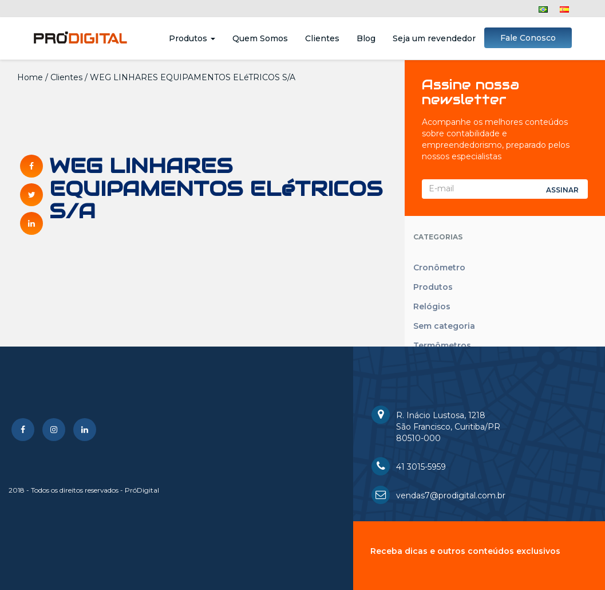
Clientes (322, 38)
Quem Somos (260, 38)
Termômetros (442, 345)
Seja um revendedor (434, 38)
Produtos (192, 38)
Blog (366, 38)
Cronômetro (439, 267)
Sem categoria (444, 326)
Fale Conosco (528, 38)
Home (30, 77)
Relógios (431, 306)
